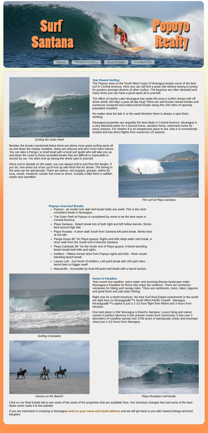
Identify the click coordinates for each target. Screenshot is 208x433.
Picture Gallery (86, 62)
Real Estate (116, 62)
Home (61, 62)
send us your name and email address (94, 411)
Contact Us (143, 62)
